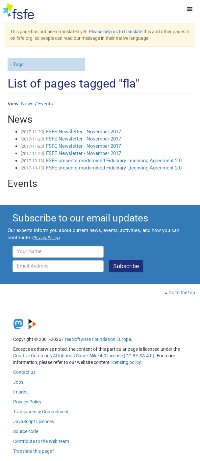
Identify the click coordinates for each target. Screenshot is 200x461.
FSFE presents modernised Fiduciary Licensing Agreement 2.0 (114, 161)
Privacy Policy (27, 401)
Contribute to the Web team (41, 441)
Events (45, 104)
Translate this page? (33, 451)
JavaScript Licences (33, 421)
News (27, 104)
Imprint (20, 392)
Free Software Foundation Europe (96, 339)
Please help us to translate (115, 31)
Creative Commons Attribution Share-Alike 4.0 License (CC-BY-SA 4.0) (83, 355)
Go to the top (181, 292)
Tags (18, 64)
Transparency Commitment (41, 411)
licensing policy (126, 362)
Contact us (24, 372)
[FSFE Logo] (18, 11)
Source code (25, 431)
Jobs (18, 382)
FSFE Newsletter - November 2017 (83, 132)
